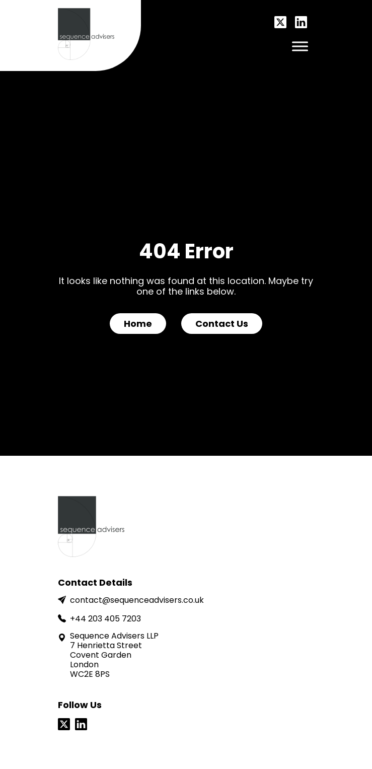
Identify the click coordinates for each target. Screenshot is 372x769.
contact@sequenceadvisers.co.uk (131, 600)
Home (138, 323)
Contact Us (221, 323)
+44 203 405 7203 (99, 618)
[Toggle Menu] (300, 46)
